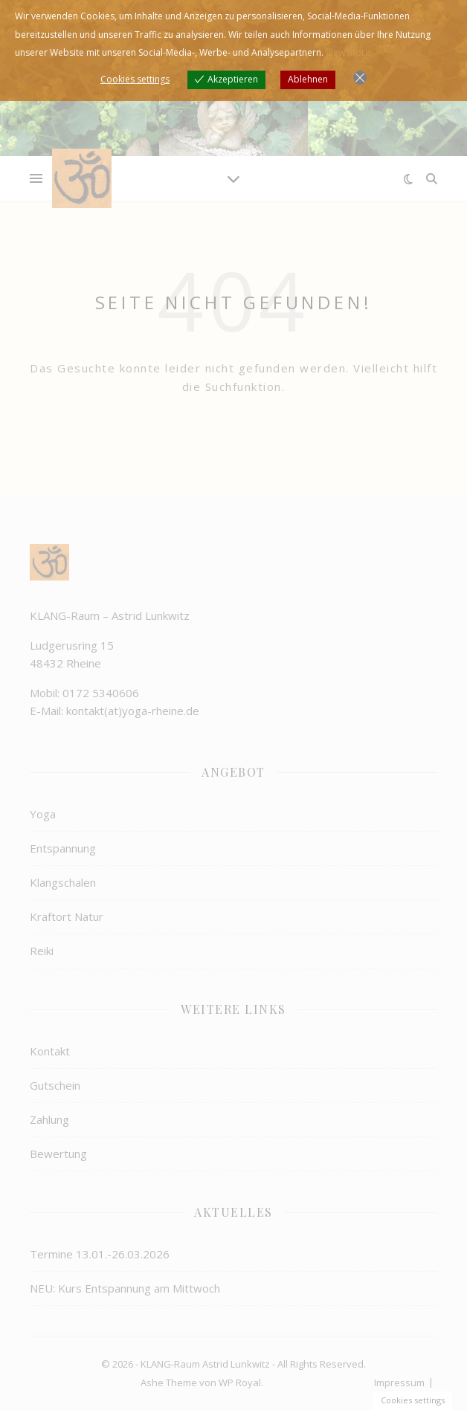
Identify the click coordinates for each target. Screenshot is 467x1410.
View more (348, 52)
